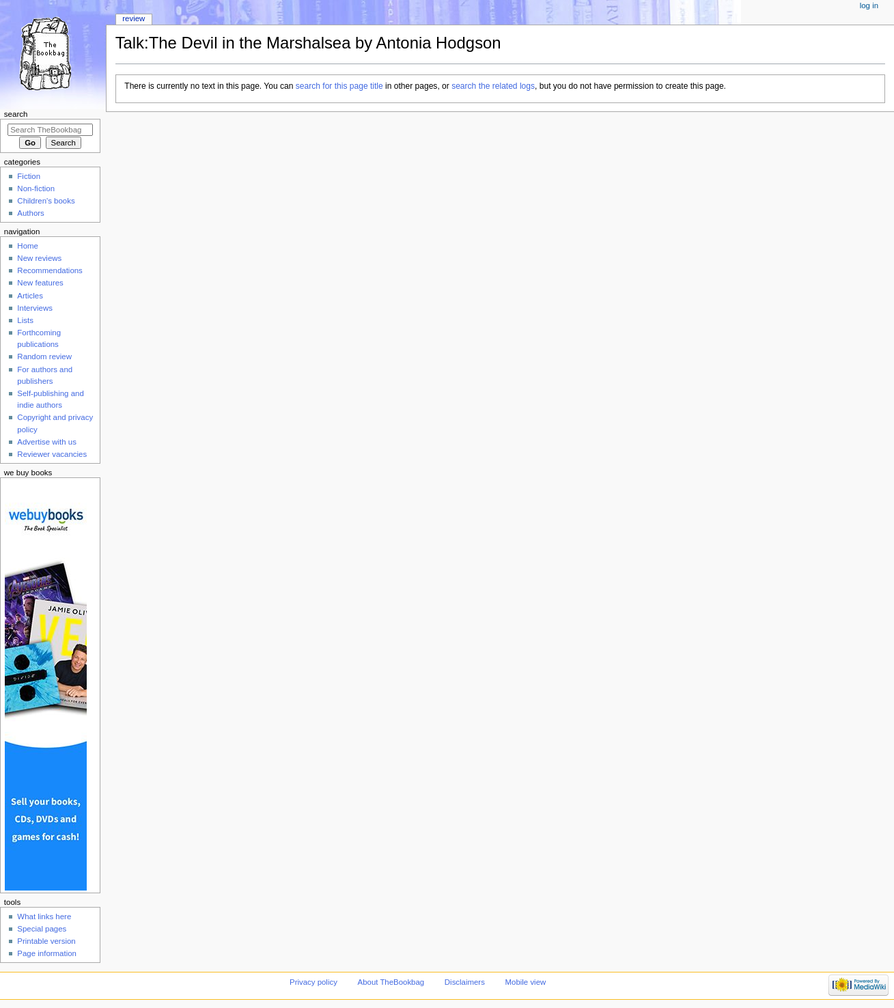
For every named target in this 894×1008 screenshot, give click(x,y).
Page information (46, 953)
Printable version (46, 941)
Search (16, 114)
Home (27, 246)
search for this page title (339, 86)
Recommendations (50, 270)
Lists (25, 320)
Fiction (28, 176)
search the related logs (493, 86)
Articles (30, 296)
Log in (869, 5)
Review (133, 18)
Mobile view (525, 982)
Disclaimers (465, 982)
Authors (30, 213)
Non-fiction (36, 188)
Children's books (45, 201)
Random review (44, 356)
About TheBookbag (391, 982)
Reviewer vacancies (52, 454)
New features (40, 283)
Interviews (35, 308)
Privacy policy (313, 982)
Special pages (41, 929)
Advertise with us (46, 442)
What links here (44, 916)
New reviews (39, 258)
